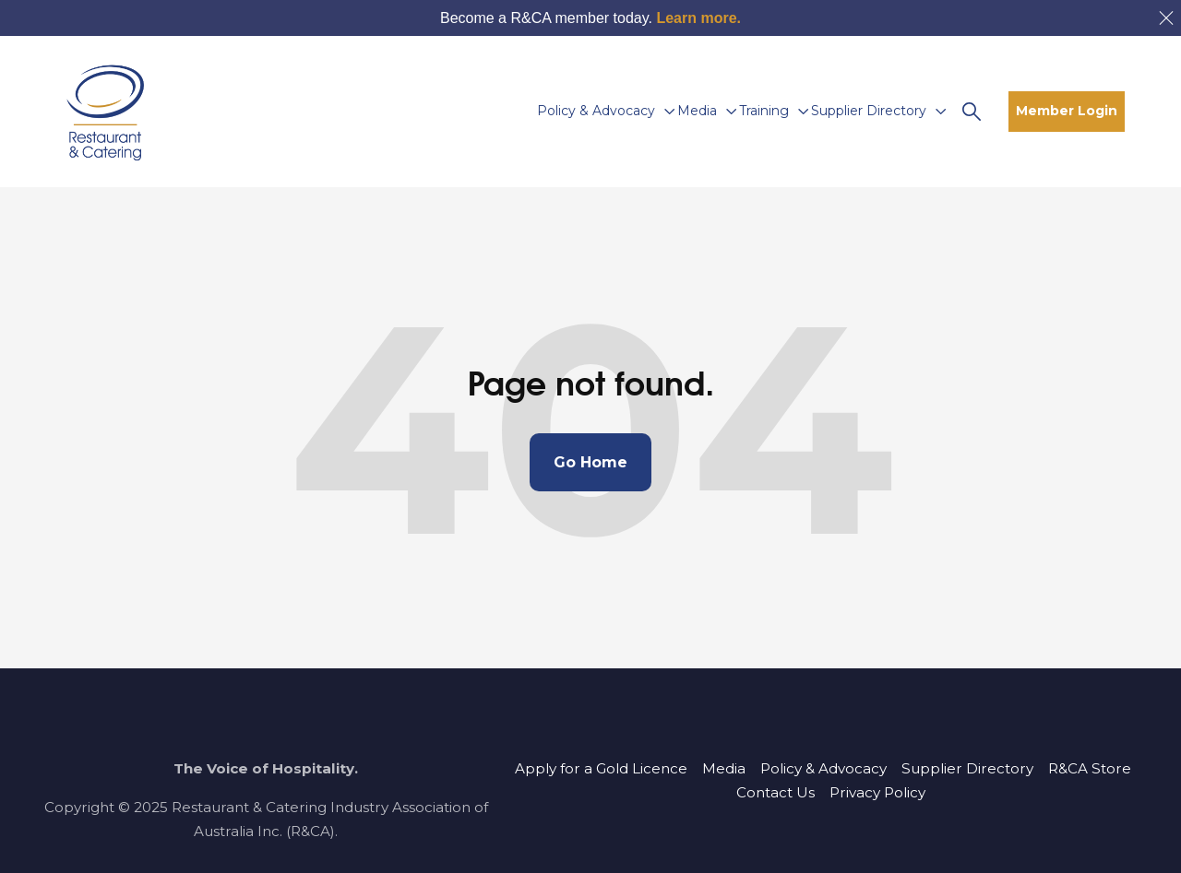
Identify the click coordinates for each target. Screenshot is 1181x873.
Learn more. (698, 18)
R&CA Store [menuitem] (1089, 768)
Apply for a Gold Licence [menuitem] (601, 768)
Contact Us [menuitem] (775, 792)
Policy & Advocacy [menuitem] (823, 768)
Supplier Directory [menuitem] (967, 768)
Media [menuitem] (724, 768)
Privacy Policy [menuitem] (877, 792)
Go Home (590, 462)
